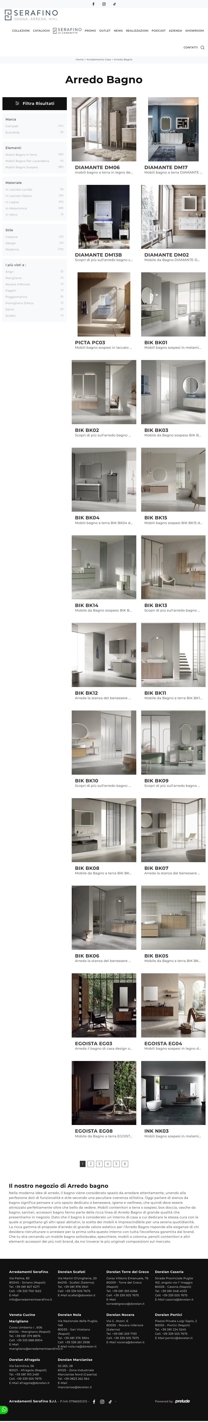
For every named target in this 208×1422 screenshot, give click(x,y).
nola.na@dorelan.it (82, 1347)
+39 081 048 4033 (174, 1291)
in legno (12, 202)
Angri (9, 271)
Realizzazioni (137, 30)
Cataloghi (41, 30)
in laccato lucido (18, 189)
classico (11, 237)
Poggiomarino (16, 296)
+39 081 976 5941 (76, 1287)
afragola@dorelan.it (35, 1383)
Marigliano (13, 278)
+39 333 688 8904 (30, 1340)
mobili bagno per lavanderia (27, 161)
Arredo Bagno (123, 59)
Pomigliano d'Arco (19, 303)
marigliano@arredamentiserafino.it (36, 1349)
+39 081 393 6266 (125, 1291)
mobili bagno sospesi (21, 167)
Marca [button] (10, 119)
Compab (11, 126)
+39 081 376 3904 (77, 1338)
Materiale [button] (13, 183)
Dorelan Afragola (25, 1360)
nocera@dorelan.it (131, 1342)
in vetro (11, 214)
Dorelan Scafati (72, 1272)
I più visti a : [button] (15, 265)
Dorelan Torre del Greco (127, 1272)
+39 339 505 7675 (78, 1291)
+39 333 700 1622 (29, 1291)
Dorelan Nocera (120, 1315)
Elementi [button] (13, 148)
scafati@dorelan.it (82, 1295)
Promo (90, 30)
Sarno (9, 309)
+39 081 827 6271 (28, 1287)
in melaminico (16, 208)
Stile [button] (9, 230)
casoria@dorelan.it (179, 1300)
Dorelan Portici (168, 1315)
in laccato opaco (18, 195)
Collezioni (21, 30)
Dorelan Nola (69, 1315)
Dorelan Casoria (169, 1272)
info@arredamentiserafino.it (31, 1300)
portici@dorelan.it (179, 1338)
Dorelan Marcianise (75, 1360)
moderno (12, 249)
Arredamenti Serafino (29, 1272)
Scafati (10, 315)
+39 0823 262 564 (77, 1379)
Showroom (194, 30)
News (118, 30)
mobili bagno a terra (21, 154)
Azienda (175, 30)
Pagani (10, 290)
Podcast (159, 30)
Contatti (191, 47)
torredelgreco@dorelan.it (125, 1304)
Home (79, 59)
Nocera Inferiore (17, 284)
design (10, 243)
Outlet (105, 30)
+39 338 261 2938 (77, 1342)
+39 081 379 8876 (28, 1336)
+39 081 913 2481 (28, 1375)
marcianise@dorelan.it (75, 1387)
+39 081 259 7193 (124, 1334)
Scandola (12, 132)
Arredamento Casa (99, 59)
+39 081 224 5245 (173, 1330)
